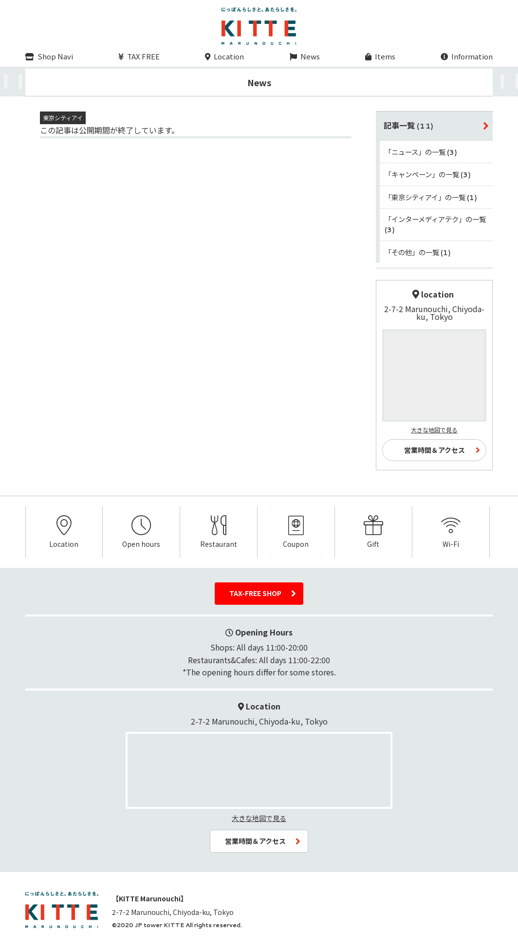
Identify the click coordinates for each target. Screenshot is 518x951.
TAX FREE (139, 56)
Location (224, 56)
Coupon (296, 532)
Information (467, 56)
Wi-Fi (451, 532)
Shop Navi (49, 56)
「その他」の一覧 (418, 252)
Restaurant (218, 532)
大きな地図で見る (434, 430)
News (305, 56)
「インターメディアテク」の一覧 (435, 224)
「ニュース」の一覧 (421, 152)
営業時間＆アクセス (434, 450)
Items (380, 56)
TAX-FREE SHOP (255, 593)
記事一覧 (409, 125)
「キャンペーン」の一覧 (428, 174)
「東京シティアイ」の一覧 (431, 197)
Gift (373, 532)
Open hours (141, 532)
